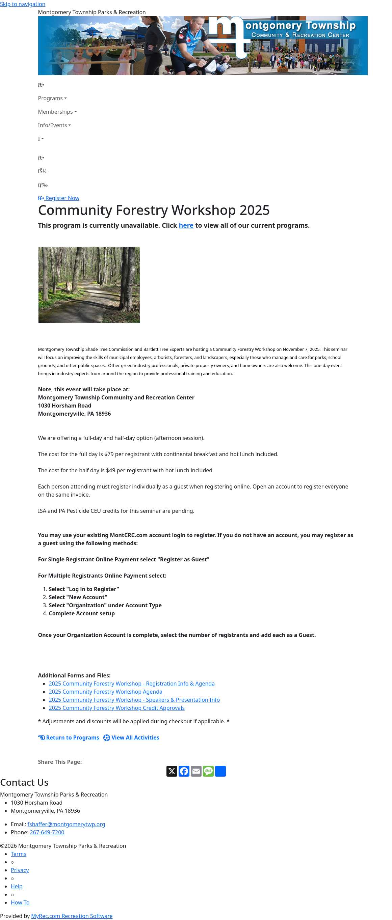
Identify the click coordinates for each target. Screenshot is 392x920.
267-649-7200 (47, 832)
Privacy (20, 870)
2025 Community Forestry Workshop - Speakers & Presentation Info (134, 699)
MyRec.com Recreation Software (71, 916)
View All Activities (131, 737)
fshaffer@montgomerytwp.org (66, 824)
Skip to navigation (22, 4)
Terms (18, 854)
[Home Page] (57, 84)
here (186, 225)
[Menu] (43, 184)
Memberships (55, 111)
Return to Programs (68, 737)
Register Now (62, 198)
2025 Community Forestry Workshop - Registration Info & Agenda (132, 683)
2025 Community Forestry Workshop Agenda (106, 691)
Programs (50, 98)
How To (20, 902)
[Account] (57, 138)
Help (17, 886)
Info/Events (52, 125)
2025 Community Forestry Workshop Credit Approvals (117, 708)
